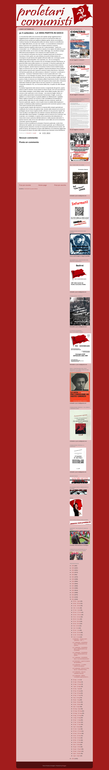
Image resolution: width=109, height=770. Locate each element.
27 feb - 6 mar (76, 737)
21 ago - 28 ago (77, 682)
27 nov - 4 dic (76, 610)
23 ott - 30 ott (76, 621)
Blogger (64, 765)
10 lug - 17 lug (77, 695)
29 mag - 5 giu (77, 708)
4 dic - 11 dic (76, 608)
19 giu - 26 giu (77, 702)
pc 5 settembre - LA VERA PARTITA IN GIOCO (79, 665)
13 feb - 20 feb (77, 742)
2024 (73, 570)
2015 (73, 590)
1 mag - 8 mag (77, 717)
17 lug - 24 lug (77, 693)
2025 (73, 568)
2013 (73, 594)
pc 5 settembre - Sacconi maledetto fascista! (79, 672)
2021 (73, 577)
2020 (73, 579)
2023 (73, 572)
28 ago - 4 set (76, 679)
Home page (42, 185)
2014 (73, 592)
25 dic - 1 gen (76, 601)
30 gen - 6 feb (76, 746)
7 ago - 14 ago (77, 686)
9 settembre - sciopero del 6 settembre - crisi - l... (80, 639)
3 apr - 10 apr (76, 726)
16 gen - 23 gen (77, 751)
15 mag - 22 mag (77, 713)
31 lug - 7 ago (76, 688)
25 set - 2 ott (76, 630)
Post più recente (25, 185)
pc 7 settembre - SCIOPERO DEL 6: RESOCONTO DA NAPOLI (80, 644)
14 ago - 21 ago (77, 684)
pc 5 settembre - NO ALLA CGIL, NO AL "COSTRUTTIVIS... (81, 669)
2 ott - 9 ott (76, 628)
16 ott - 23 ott (76, 623)
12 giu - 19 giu (77, 704)
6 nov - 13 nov (77, 616)
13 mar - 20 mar (77, 733)
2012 (73, 597)
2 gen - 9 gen (76, 755)
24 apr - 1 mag (77, 720)
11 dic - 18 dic (76, 605)
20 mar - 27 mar (77, 731)
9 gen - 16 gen (77, 753)
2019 (73, 581)
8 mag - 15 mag (77, 715)
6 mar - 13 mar (77, 735)
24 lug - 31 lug (77, 691)
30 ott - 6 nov (76, 619)
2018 (73, 583)
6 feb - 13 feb (76, 744)
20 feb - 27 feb (77, 740)
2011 (73, 599)
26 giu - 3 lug (76, 700)
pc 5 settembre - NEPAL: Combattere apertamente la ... (81, 676)
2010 (73, 758)
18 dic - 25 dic (76, 603)
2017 (73, 585)
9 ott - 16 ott (76, 625)
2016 (73, 588)
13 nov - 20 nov (77, 614)
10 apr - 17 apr (77, 724)
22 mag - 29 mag (77, 711)
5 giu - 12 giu (76, 706)
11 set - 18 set (77, 634)
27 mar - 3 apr (77, 729)
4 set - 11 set (76, 637)
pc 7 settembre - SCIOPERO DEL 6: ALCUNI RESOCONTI (81, 658)
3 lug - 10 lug (76, 697)
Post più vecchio (60, 185)
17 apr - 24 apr (77, 722)
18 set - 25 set (77, 632)
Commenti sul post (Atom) (31, 188)
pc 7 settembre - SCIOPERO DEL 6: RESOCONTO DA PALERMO (80, 649)
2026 (73, 565)
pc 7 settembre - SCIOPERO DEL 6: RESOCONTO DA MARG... (80, 654)
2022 (73, 574)
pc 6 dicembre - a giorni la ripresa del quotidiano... (81, 661)
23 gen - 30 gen (77, 749)
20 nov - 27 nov (77, 612)
